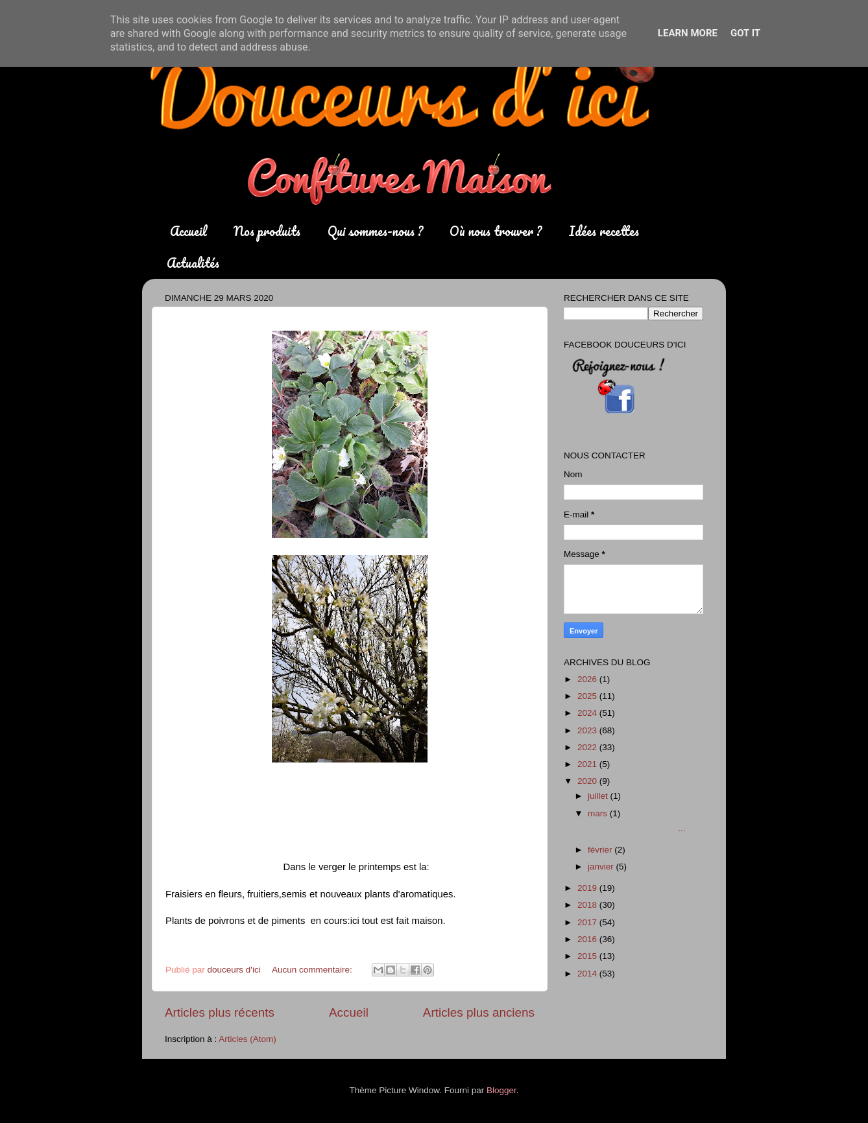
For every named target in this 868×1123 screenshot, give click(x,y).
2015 (588, 956)
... (636, 828)
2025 (588, 696)
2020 (588, 781)
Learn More (687, 33)
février (601, 850)
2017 (588, 922)
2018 (588, 905)
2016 (588, 939)
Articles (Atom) (247, 1039)
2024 (588, 713)
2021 (588, 764)
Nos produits (267, 231)
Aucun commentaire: (313, 970)
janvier (602, 866)
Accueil (188, 231)
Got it (745, 33)
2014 (588, 973)
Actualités (193, 263)
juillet (599, 796)
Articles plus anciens (479, 1012)
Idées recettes (604, 231)
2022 (588, 747)
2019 (588, 888)
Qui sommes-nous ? (375, 231)
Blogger (501, 1090)
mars (599, 813)
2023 (588, 730)
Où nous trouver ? (496, 231)
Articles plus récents (219, 1012)
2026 (588, 679)
